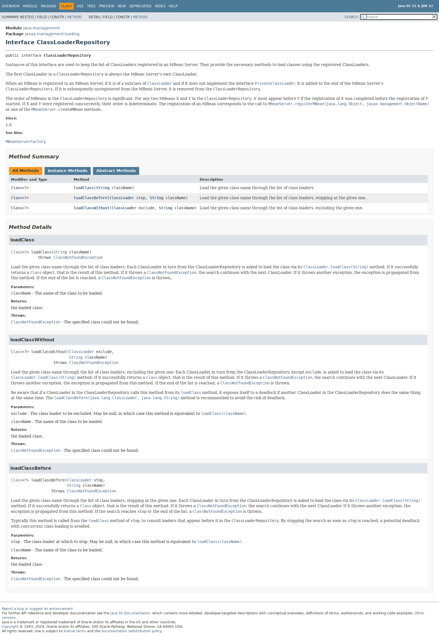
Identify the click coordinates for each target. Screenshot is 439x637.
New (122, 6)
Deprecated (140, 6)
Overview (11, 6)
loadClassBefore (90, 198)
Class (16, 187)
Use (80, 6)
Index (160, 6)
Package (48, 6)
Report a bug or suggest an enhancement (37, 609)
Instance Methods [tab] (67, 170)
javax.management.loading (52, 34)
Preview (107, 6)
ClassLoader (121, 198)
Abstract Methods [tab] (116, 170)
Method (74, 17)
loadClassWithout (91, 208)
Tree (91, 6)
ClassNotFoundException (78, 257)
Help (173, 6)
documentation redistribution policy (131, 631)
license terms (75, 631)
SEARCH (351, 17)
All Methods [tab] (25, 170)
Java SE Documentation (130, 613)
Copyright (10, 627)
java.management (41, 28)
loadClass (84, 187)
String (102, 187)
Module (30, 6)
